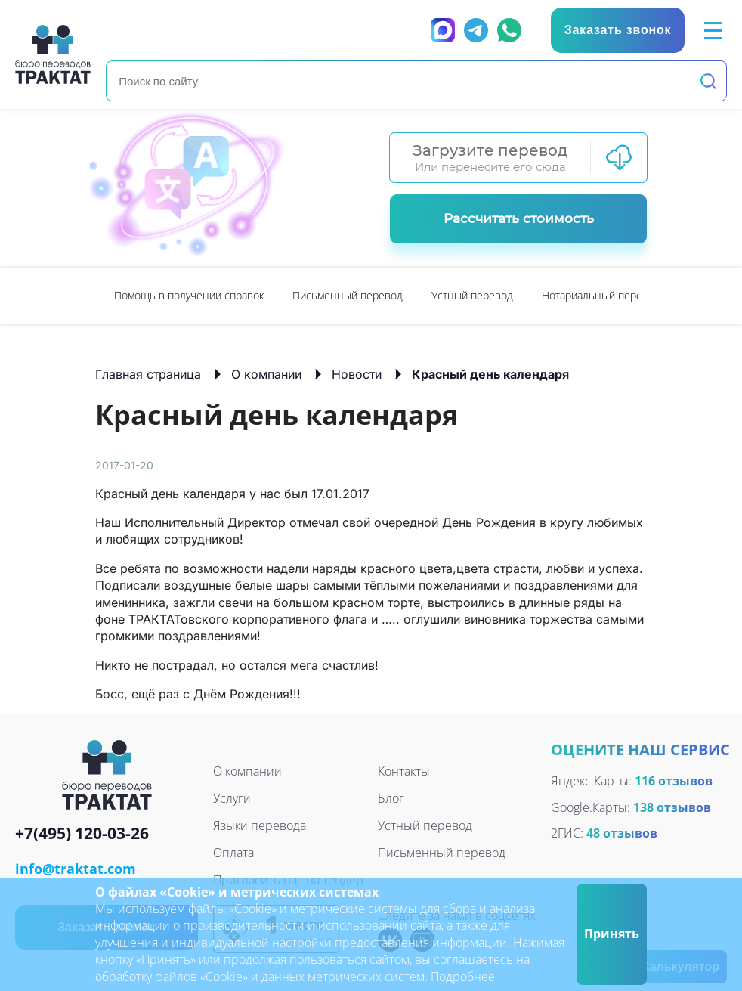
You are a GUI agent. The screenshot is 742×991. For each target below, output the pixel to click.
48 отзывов (621, 833)
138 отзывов (672, 807)
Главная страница (148, 374)
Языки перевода (259, 825)
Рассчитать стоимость (519, 218)
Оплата (233, 852)
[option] (189, 296)
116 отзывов (674, 781)
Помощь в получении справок (189, 295)
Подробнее (463, 976)
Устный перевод (472, 295)
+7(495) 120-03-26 (82, 834)
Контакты (404, 771)
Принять (611, 933)
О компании (266, 374)
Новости (357, 374)
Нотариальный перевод (601, 295)
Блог (391, 798)
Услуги (232, 798)
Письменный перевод (347, 295)
